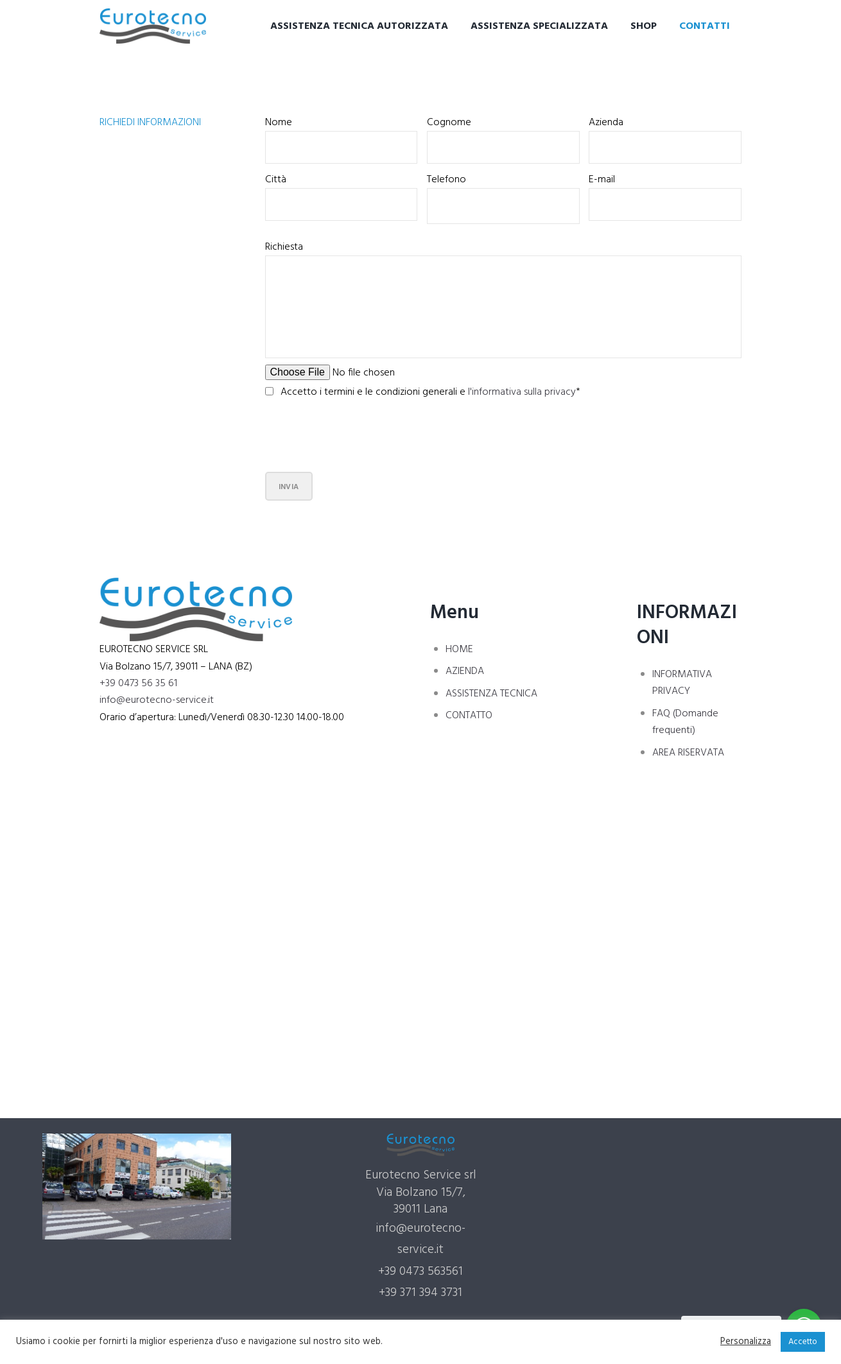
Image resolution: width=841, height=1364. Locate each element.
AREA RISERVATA (688, 753)
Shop (643, 26)
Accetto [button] (802, 1342)
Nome (278, 122)
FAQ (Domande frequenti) (685, 722)
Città (275, 179)
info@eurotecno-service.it (157, 700)
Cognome (449, 122)
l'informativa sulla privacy (522, 392)
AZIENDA (465, 671)
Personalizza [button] (745, 1342)
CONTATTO (469, 715)
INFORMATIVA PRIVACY (682, 683)
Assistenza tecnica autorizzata (359, 26)
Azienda (606, 122)
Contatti (704, 26)
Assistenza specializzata (539, 26)
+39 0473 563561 (420, 1271)
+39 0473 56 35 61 (138, 683)
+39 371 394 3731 (420, 1292)
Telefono (446, 179)
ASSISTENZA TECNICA (491, 694)
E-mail (602, 179)
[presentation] (362, 438)
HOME (459, 649)
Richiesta (284, 247)
